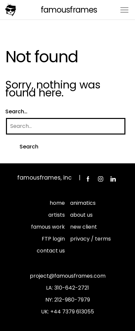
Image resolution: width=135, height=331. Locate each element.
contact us (51, 250)
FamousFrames (69, 9)
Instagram (101, 179)
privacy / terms (90, 239)
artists (56, 215)
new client (83, 227)
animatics (83, 203)
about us (81, 215)
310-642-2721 (71, 288)
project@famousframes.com (68, 276)
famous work (48, 227)
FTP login (53, 239)
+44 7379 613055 (72, 311)
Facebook (88, 179)
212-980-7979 (72, 299)
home (57, 203)
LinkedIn (113, 179)
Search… (16, 111)
